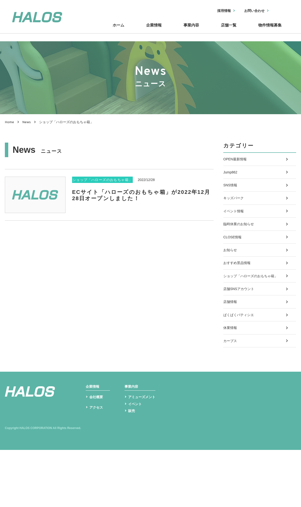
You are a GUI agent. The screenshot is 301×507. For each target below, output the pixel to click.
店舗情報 (231, 339)
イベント (136, 460)
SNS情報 (231, 193)
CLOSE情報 (233, 258)
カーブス (231, 387)
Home (9, 122)
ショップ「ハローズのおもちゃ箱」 (254, 306)
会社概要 (97, 452)
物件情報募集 (269, 30)
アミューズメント (143, 452)
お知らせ (231, 274)
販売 (132, 467)
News (26, 122)
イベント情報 (235, 225)
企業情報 (155, 30)
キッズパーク (235, 209)
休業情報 (231, 371)
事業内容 (191, 30)
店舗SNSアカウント (241, 322)
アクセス (97, 466)
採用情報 (218, 11)
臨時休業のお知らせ (240, 242)
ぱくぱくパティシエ (240, 355)
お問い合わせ (251, 11)
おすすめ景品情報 (238, 290)
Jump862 (231, 177)
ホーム (121, 30)
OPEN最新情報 (236, 161)
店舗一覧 (228, 30)
